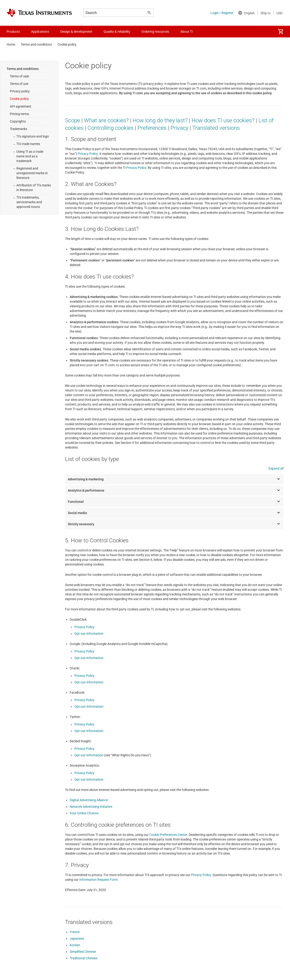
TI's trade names (28, 144)
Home (11, 44)
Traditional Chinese (83, 958)
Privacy (179, 128)
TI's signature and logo (32, 136)
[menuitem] (280, 31)
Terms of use (19, 84)
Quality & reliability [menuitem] (117, 31)
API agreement (20, 106)
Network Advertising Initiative (91, 806)
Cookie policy (19, 99)
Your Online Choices (84, 813)
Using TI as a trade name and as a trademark (29, 156)
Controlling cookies (110, 128)
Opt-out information (88, 633)
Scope (72, 120)
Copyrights (18, 121)
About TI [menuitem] (186, 31)
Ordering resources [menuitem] (155, 31)
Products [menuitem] (13, 31)
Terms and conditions (36, 44)
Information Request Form (98, 879)
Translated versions (216, 128)
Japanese (77, 938)
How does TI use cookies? (223, 120)
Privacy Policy (88, 154)
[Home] (39, 13)
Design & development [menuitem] (76, 31)
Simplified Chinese (83, 951)
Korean (75, 945)
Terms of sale (19, 76)
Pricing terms (19, 114)
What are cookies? (106, 120)
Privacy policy (20, 91)
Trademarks (18, 129)
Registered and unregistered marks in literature (32, 173)
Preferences (152, 128)
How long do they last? (160, 120)
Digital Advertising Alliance (89, 800)
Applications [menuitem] (40, 31)
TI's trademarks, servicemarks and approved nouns (29, 202)
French (75, 932)
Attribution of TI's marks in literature (33, 187)
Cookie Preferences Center (168, 835)
